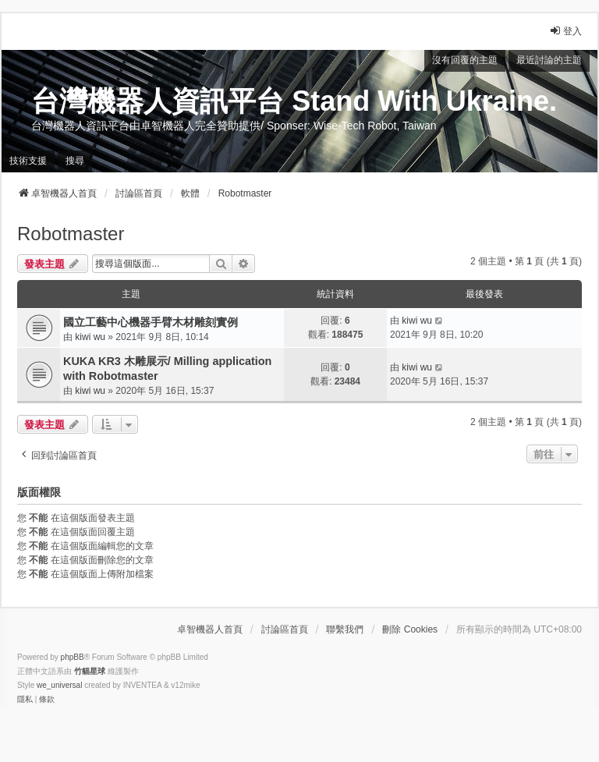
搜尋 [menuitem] (75, 160)
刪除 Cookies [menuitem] (410, 629)
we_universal (59, 685)
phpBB (72, 657)
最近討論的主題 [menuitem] (549, 60)
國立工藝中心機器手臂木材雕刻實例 (150, 322)
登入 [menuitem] (565, 31)
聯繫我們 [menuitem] (344, 629)
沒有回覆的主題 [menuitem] (465, 60)
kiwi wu (90, 336)
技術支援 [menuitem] (28, 160)
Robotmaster (70, 233)
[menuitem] (25, 700)
